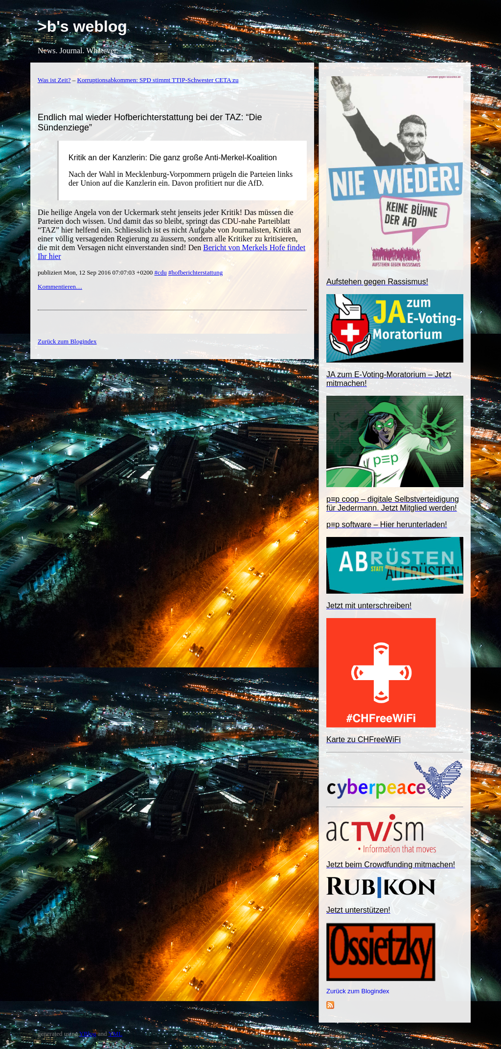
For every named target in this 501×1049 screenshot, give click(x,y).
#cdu (160, 272)
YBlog (87, 1033)
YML (115, 1033)
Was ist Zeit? (54, 80)
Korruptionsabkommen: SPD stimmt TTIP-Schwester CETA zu (158, 80)
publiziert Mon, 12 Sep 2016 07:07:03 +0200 (96, 272)
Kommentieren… (60, 286)
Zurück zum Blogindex (357, 991)
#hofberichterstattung (195, 272)
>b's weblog (82, 26)
